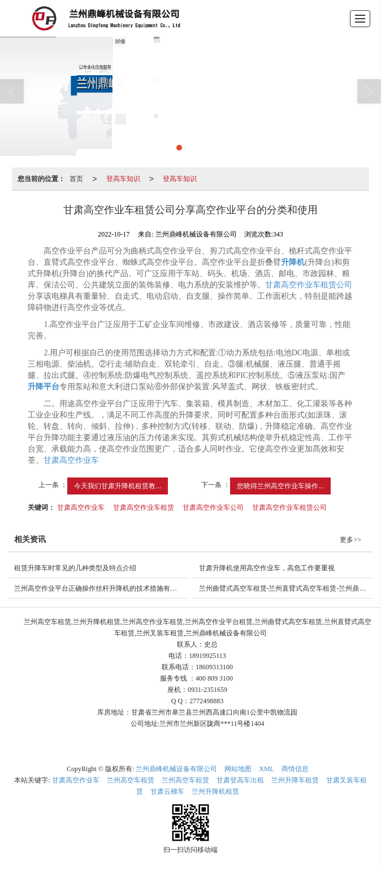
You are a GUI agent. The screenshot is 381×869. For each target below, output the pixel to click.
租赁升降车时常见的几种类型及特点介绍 (75, 568)
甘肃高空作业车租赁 (143, 507)
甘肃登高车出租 (240, 780)
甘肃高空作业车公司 (213, 507)
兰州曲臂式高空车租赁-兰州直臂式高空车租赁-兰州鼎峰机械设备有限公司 (286, 588)
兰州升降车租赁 (295, 780)
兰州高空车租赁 (130, 780)
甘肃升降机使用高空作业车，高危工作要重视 (267, 568)
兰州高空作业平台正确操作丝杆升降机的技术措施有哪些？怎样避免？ (101, 588)
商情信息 (295, 769)
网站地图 (238, 769)
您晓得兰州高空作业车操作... (280, 486)
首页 (76, 179)
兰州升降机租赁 (215, 791)
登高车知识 (123, 179)
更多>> (350, 540)
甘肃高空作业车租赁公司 (308, 285)
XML (266, 769)
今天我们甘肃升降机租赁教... (117, 486)
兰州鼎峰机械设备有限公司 (176, 769)
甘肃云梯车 (167, 791)
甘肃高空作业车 (71, 460)
